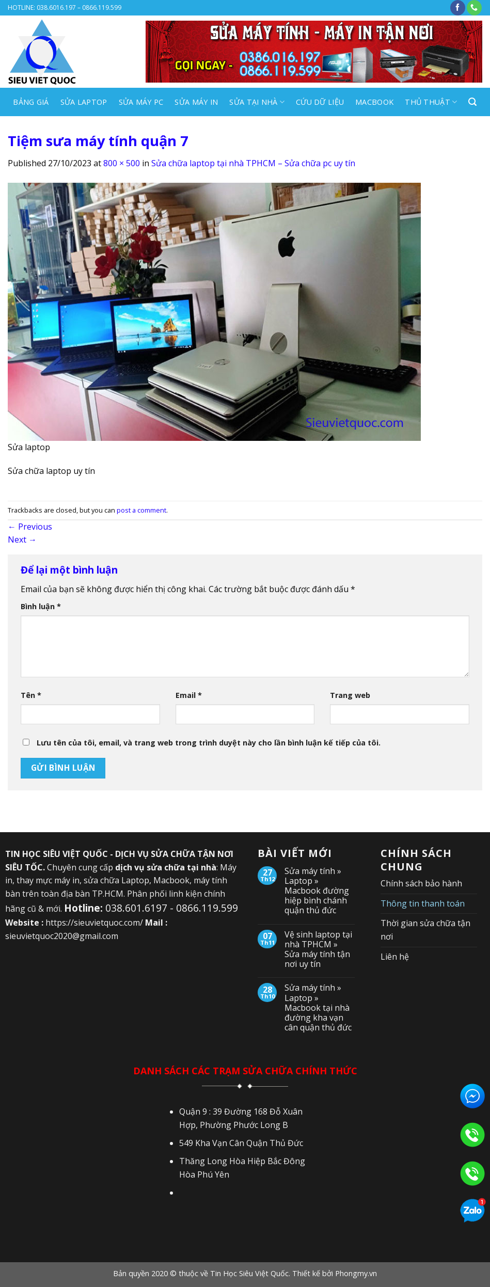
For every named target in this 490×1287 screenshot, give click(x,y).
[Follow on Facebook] (457, 7)
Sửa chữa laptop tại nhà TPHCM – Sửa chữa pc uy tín (253, 163)
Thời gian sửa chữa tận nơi (425, 929)
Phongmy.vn (356, 1273)
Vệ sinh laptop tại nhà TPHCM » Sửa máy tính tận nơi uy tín (318, 950)
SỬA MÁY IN (196, 102)
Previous (30, 526)
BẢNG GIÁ (31, 102)
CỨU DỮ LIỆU (320, 102)
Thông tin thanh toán (423, 903)
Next (22, 539)
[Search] (472, 102)
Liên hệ (395, 956)
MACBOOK (374, 102)
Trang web (350, 695)
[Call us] (474, 7)
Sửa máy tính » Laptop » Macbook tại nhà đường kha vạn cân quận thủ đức (318, 1007)
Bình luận (41, 606)
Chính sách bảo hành (421, 883)
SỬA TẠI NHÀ (256, 102)
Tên (31, 695)
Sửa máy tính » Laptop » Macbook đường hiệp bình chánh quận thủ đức (316, 891)
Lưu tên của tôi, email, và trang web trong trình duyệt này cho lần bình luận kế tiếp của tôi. (209, 743)
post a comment (141, 510)
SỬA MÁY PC (141, 102)
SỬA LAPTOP (83, 102)
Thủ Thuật (431, 102)
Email (189, 695)
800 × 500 (121, 163)
